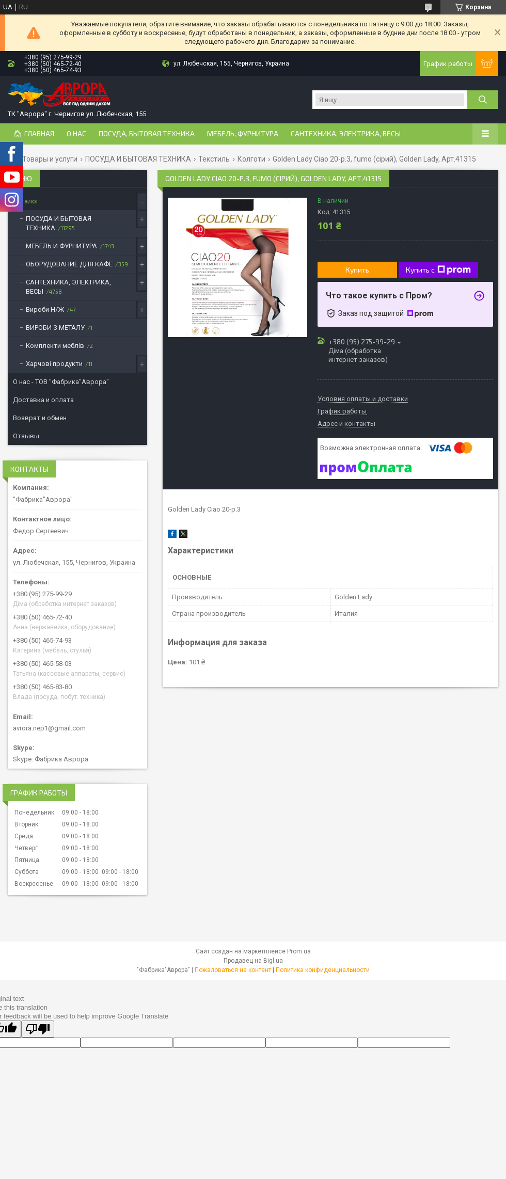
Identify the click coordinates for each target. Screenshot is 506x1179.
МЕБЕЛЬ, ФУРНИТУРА (242, 133)
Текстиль (214, 159)
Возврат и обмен (40, 418)
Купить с (438, 270)
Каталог (26, 201)
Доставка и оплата (43, 400)
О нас (76, 133)
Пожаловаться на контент (233, 970)
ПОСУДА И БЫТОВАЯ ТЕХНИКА (138, 159)
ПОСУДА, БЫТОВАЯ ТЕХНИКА (147, 133)
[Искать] (482, 99)
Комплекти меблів (55, 345)
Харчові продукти (54, 364)
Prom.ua (299, 951)
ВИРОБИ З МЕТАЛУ (55, 327)
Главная (39, 133)
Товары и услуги (49, 159)
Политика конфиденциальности (323, 970)
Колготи (251, 159)
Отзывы (26, 436)
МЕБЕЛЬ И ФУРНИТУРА (61, 246)
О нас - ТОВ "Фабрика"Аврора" (61, 382)
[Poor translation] (37, 1029)
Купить (357, 269)
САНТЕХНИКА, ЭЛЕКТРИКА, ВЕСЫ (346, 133)
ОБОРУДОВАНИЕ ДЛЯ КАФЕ (69, 264)
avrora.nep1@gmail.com (49, 728)
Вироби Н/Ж (45, 309)
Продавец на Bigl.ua (253, 960)
